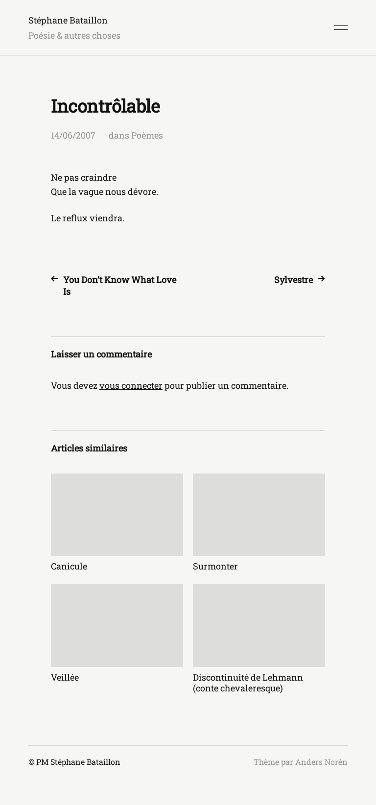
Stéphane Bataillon (68, 20)
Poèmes (147, 135)
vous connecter (131, 385)
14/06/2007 (73, 135)
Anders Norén (321, 762)
